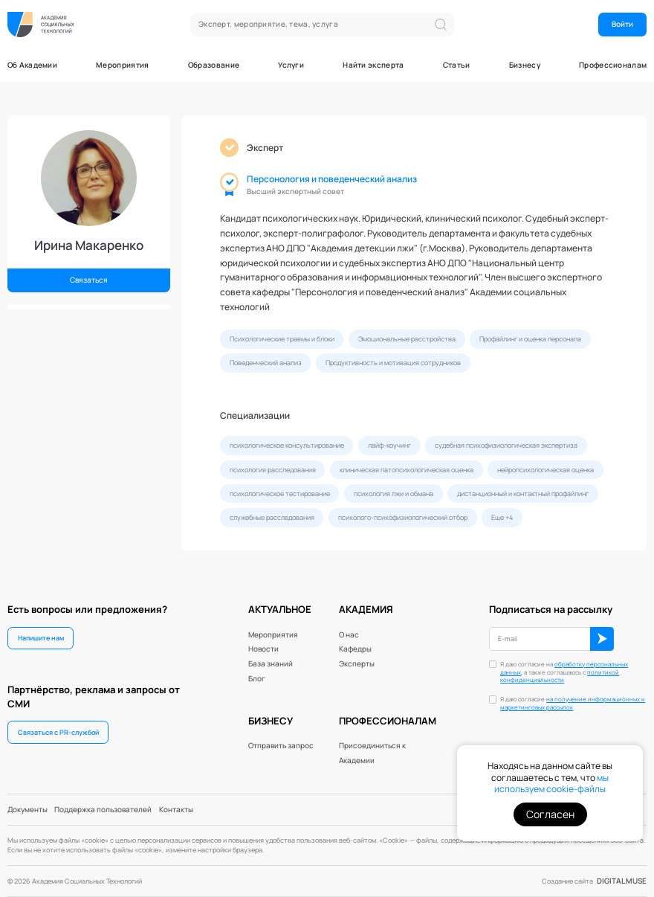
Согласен (550, 814)
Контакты (176, 809)
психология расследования (273, 470)
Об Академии (32, 64)
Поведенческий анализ (266, 362)
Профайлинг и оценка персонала (530, 339)
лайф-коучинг (389, 445)
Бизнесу (524, 64)
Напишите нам (41, 638)
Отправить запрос (281, 745)
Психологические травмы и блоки (282, 339)
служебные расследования (272, 517)
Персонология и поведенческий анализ (332, 178)
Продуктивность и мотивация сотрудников (393, 362)
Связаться (89, 279)
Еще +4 (502, 517)
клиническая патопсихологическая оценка (406, 470)
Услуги (291, 64)
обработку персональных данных (564, 668)
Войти (622, 24)
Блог (256, 678)
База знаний (270, 663)
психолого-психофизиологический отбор (402, 517)
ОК (602, 639)
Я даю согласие (572, 703)
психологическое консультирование (287, 445)
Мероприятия (122, 64)
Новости (263, 648)
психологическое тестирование (280, 493)
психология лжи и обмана (393, 493)
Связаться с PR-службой (58, 732)
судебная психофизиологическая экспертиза (506, 445)
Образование (213, 64)
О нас (349, 634)
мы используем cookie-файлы (551, 783)
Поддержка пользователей (103, 809)
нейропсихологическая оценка (545, 470)
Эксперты (357, 663)
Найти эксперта (373, 64)
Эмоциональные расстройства (407, 339)
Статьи (456, 64)
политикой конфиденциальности (559, 676)
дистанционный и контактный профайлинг (523, 493)
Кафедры (355, 648)
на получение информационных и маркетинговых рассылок (572, 703)
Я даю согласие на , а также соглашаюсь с (564, 672)
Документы (27, 809)
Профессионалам (613, 64)
